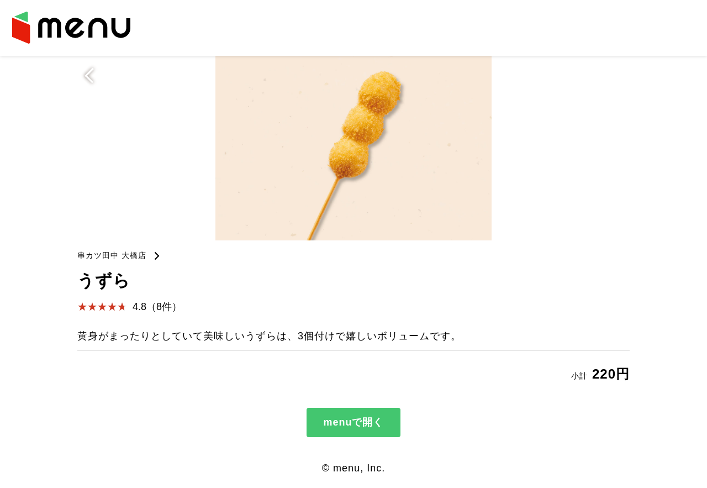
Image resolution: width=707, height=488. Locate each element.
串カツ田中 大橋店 (111, 255)
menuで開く (353, 422)
